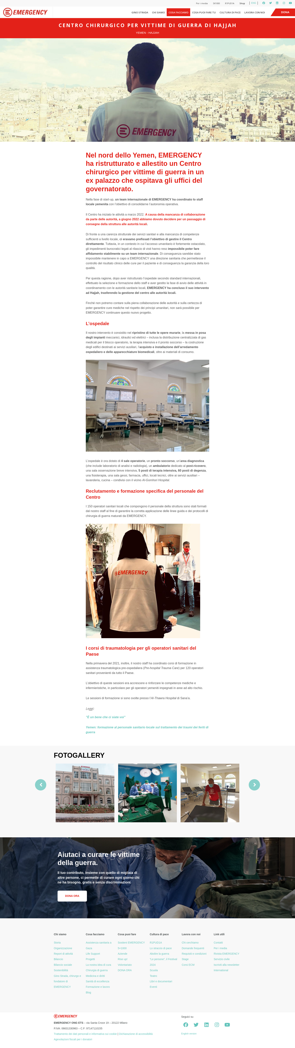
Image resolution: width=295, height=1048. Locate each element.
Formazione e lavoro (98, 986)
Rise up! (122, 959)
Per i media (202, 3)
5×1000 (122, 948)
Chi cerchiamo (190, 942)
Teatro (153, 975)
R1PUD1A (229, 3)
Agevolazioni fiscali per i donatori (73, 1039)
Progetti (90, 959)
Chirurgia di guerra (97, 970)
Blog (88, 992)
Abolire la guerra (159, 953)
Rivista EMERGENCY (226, 953)
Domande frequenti (193, 948)
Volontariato (125, 964)
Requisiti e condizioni (194, 953)
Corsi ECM (188, 964)
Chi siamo (158, 12)
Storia (57, 942)
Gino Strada (140, 12)
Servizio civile (222, 959)
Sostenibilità (61, 970)
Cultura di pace (230, 12)
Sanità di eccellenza (97, 981)
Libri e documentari (161, 981)
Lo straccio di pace (161, 948)
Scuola (154, 970)
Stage (185, 959)
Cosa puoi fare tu (204, 12)
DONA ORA (125, 970)
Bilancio (58, 959)
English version (188, 1033)
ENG (253, 3)
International (221, 970)
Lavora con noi (254, 12)
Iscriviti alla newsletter (226, 964)
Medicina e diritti (95, 975)
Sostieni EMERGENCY (131, 942)
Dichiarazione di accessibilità (136, 1033)
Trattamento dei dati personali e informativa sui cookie (85, 1033)
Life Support (93, 953)
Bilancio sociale (63, 964)
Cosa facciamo (178, 12)
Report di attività (63, 953)
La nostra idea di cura (98, 964)
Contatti (218, 942)
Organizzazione (63, 948)
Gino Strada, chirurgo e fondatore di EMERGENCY (67, 981)
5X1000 (216, 3)
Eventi (153, 986)
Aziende (122, 953)
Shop (242, 3)
